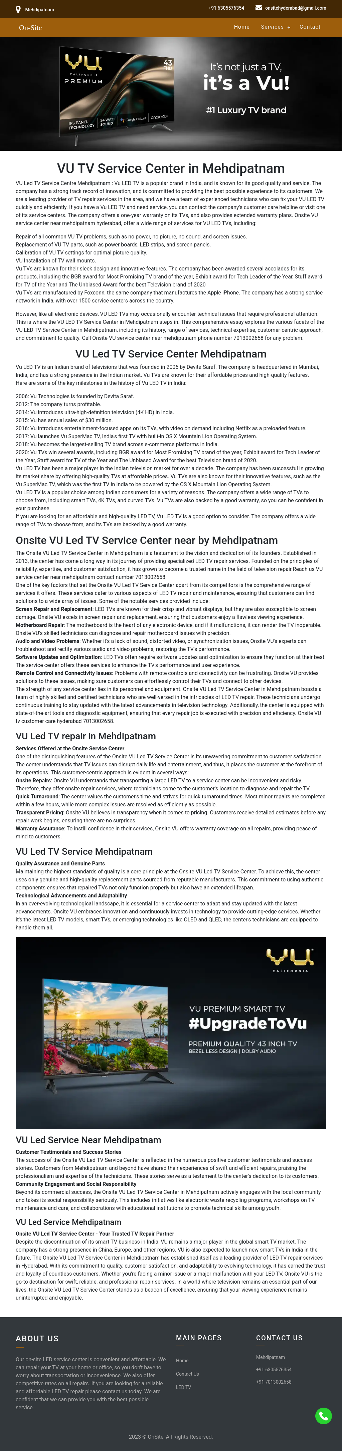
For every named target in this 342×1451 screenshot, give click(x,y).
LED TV (183, 1387)
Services (272, 27)
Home (242, 27)
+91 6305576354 (226, 8)
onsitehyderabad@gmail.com (295, 8)
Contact (310, 27)
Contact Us (187, 1374)
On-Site (30, 27)
